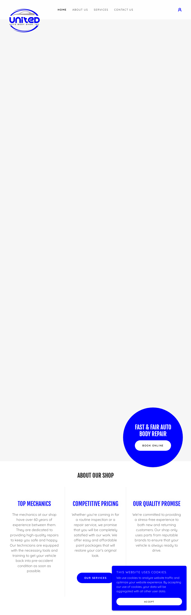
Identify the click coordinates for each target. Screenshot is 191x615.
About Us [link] (80, 9)
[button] (180, 9)
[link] (29, 7)
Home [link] (62, 9)
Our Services (95, 578)
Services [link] (101, 9)
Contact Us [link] (123, 9)
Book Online (153, 445)
